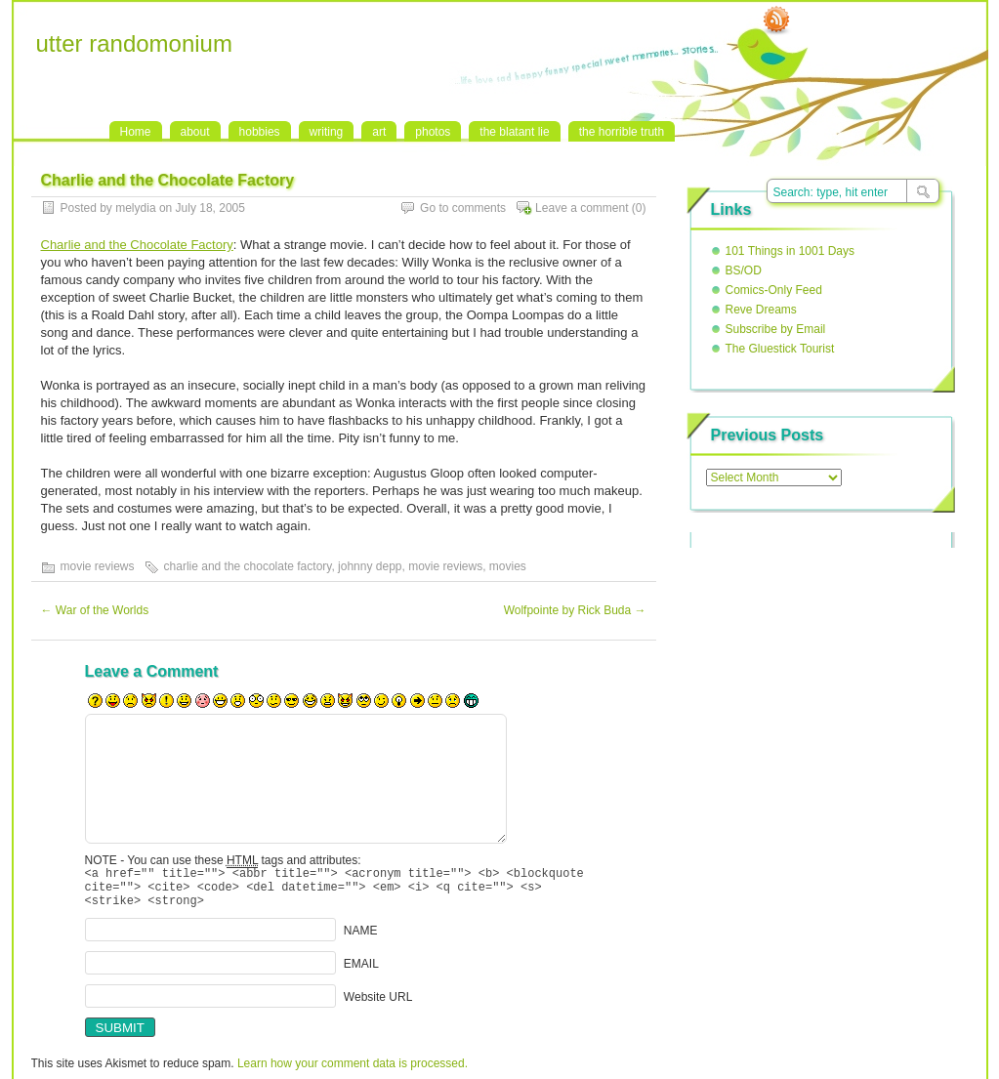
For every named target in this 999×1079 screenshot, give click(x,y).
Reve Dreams (761, 309)
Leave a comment (581, 208)
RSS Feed (776, 20)
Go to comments (463, 208)
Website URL (378, 1006)
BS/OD (744, 270)
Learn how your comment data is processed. (352, 1072)
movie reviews (98, 566)
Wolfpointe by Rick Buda (575, 610)
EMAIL (361, 972)
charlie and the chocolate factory (248, 566)
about (195, 132)
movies (507, 566)
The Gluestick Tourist (780, 348)
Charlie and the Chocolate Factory (137, 244)
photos (432, 132)
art (379, 132)
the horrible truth (621, 132)
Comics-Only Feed (774, 290)
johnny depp (369, 566)
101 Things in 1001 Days (790, 251)
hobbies (259, 132)
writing (327, 132)
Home (135, 132)
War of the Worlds (95, 610)
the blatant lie (514, 132)
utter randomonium (134, 43)
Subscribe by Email (776, 329)
